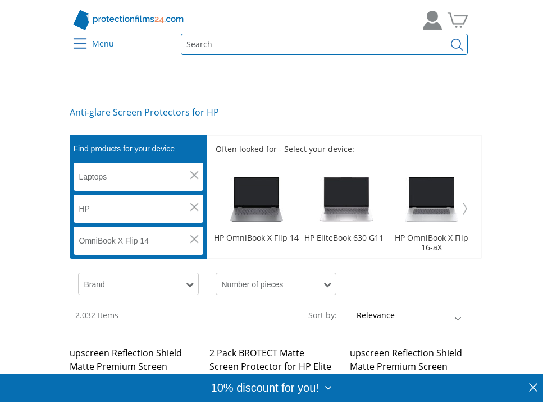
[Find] (456, 44)
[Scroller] (344, 209)
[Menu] (73, 36)
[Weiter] (465, 209)
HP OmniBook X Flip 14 (256, 238)
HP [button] (84, 208)
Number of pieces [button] (253, 284)
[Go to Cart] (457, 20)
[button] (194, 175)
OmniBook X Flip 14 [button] (114, 240)
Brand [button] (94, 284)
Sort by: (322, 315)
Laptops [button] (93, 176)
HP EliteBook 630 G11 (344, 238)
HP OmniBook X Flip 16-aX (431, 242)
